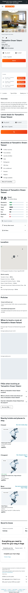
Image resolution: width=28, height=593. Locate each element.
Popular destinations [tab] (20, 548)
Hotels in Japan (22, 589)
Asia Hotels (15, 589)
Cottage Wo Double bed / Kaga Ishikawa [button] (11, 475)
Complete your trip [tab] (8, 548)
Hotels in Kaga (7, 557)
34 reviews (11, 48)
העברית (17, 2)
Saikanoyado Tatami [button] (6, 442)
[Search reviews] (15, 221)
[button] (26, 2)
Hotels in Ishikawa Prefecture (10, 590)
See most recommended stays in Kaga (21, 487)
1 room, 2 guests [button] (7, 57)
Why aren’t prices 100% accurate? (14, 582)
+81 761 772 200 (6, 46)
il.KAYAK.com (3, 589)
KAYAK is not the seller (14, 576)
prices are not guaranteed (7, 572)
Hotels (9, 589)
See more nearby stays (21, 424)
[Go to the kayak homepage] (9, 6)
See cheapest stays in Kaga (22, 455)
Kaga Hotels (20, 590)
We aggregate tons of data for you (14, 579)
